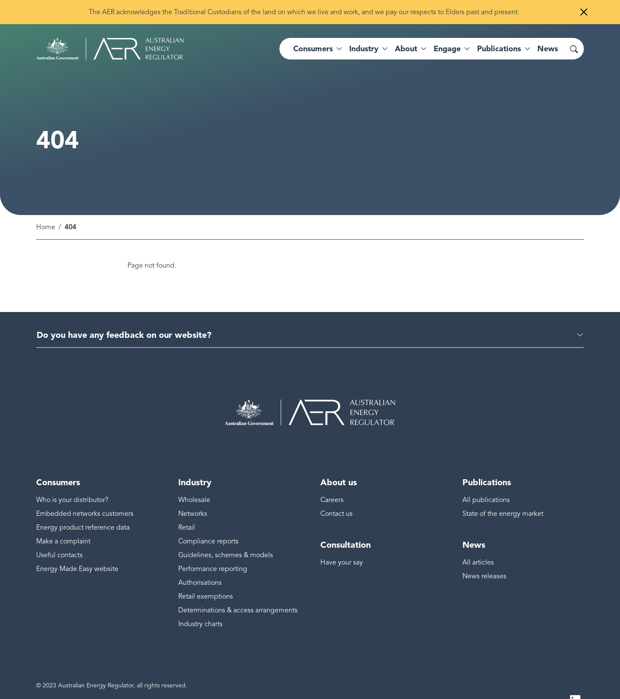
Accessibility (52, 684)
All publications (486, 479)
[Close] (584, 12)
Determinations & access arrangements (238, 589)
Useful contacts (59, 534)
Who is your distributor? (72, 479)
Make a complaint (63, 520)
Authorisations (200, 562)
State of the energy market (502, 493)
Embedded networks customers (84, 493)
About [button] (406, 48)
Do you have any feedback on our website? (124, 314)
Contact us (336, 493)
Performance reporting (212, 548)
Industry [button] (363, 48)
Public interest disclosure (289, 684)
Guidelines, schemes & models (225, 534)
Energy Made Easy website (77, 548)
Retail (186, 506)
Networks (192, 493)
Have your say (341, 541)
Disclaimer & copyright (110, 684)
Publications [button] (499, 48)
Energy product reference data (83, 506)
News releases (484, 555)
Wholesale (194, 479)
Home (45, 206)
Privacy (161, 684)
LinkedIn (575, 681)
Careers (332, 479)
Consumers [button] (313, 48)
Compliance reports (208, 520)
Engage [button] (447, 48)
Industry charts (200, 603)
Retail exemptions (205, 575)
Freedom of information (213, 684)
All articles (478, 541)
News (547, 48)
